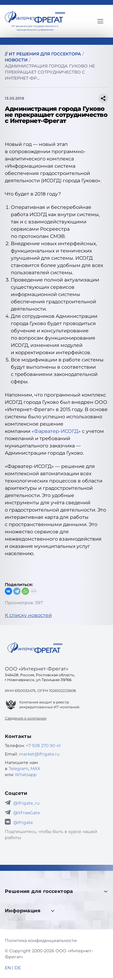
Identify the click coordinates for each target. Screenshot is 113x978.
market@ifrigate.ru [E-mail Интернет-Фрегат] (39, 754)
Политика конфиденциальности (41, 940)
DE (17, 967)
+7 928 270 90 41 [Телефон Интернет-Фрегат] (43, 745)
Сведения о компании (25, 718)
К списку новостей (28, 615)
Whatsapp (25, 774)
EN (8, 967)
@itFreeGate (26, 812)
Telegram (18, 768)
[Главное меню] (100, 21)
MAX (35, 768)
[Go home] (35, 648)
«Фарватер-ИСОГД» (56, 431)
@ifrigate (23, 822)
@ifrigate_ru (26, 803)
